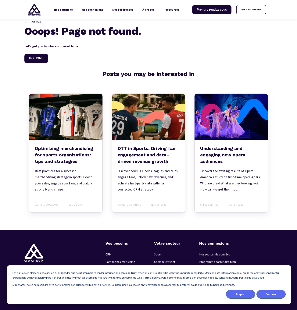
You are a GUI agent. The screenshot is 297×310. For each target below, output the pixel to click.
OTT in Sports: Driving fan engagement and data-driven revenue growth (146, 155)
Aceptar (240, 294)
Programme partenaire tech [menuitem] (217, 261)
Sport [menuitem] (158, 254)
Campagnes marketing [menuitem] (120, 261)
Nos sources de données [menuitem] (214, 254)
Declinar (271, 294)
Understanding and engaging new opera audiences (222, 155)
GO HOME (36, 58)
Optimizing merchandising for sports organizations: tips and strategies (64, 155)
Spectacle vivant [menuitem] (164, 261)
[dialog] (149, 284)
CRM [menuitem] (108, 254)
